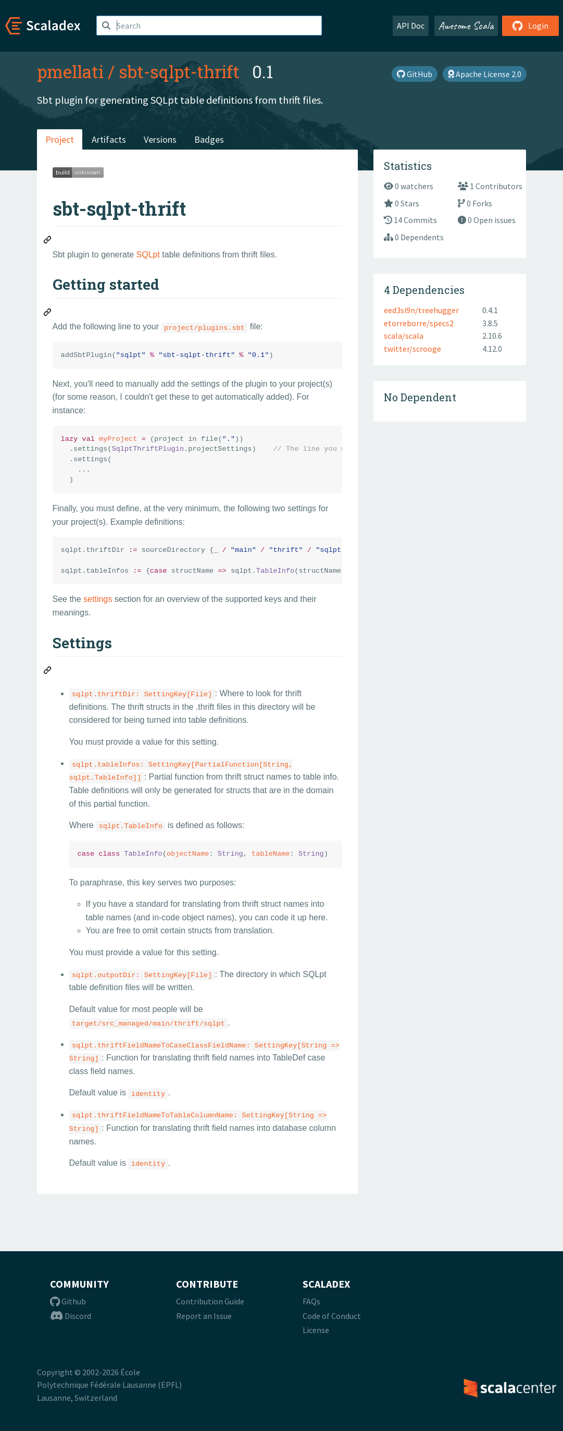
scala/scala (403, 335)
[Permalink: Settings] (48, 672)
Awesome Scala (466, 25)
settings (97, 599)
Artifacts (109, 139)
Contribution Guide (210, 1301)
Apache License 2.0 (484, 74)
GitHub (414, 74)
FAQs (311, 1301)
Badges (209, 139)
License (316, 1330)
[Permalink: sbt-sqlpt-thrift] (48, 241)
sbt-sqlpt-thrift (179, 71)
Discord (70, 1316)
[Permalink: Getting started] (48, 313)
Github (68, 1301)
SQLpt (148, 254)
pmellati (70, 71)
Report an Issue (204, 1316)
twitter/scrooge (412, 348)
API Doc (410, 25)
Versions (160, 139)
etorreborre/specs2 (419, 323)
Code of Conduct (332, 1316)
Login (530, 25)
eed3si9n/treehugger (421, 310)
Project (59, 139)
